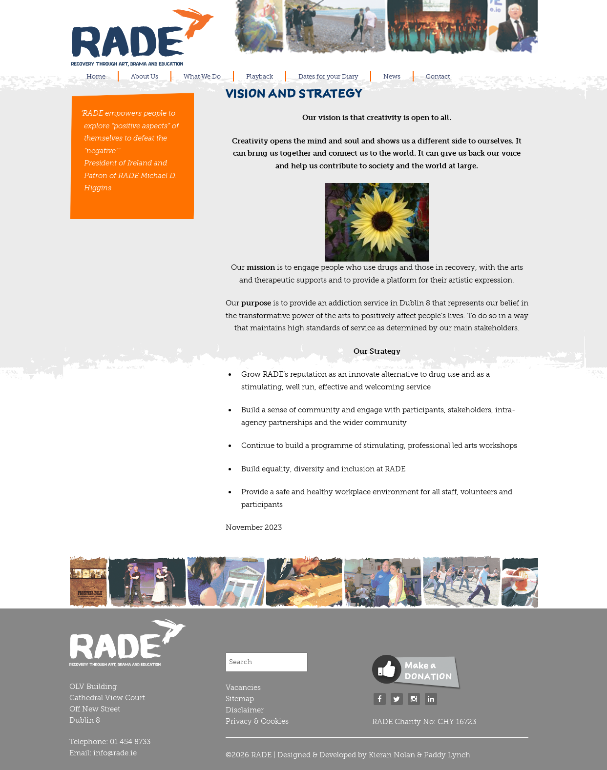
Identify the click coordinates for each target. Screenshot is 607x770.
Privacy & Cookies (257, 721)
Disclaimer (245, 710)
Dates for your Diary (328, 76)
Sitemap (240, 698)
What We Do (202, 76)
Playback (259, 76)
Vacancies (243, 687)
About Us (144, 76)
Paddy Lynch (447, 754)
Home (95, 76)
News (391, 76)
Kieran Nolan (392, 754)
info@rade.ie (115, 753)
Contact (438, 76)
